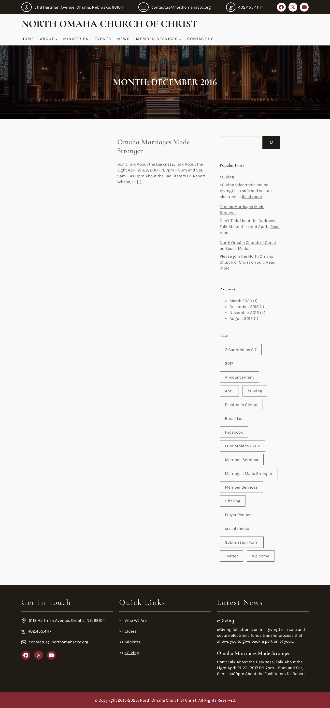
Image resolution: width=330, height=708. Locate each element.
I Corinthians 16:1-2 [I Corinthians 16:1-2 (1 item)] (242, 445)
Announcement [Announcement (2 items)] (239, 377)
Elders (131, 631)
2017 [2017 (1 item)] (229, 363)
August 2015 (241, 318)
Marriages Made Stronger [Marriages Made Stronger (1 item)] (248, 473)
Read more (252, 196)
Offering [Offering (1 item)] (232, 500)
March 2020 (241, 300)
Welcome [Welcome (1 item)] (260, 555)
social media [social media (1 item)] (237, 528)
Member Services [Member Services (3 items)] (241, 487)
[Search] (271, 142)
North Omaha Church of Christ (109, 24)
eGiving (227, 176)
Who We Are (136, 620)
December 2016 (244, 306)
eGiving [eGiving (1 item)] (255, 390)
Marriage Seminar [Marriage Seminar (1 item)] (241, 459)
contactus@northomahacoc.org (181, 7)
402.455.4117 (250, 7)
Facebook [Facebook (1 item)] (234, 432)
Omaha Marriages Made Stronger (153, 146)
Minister (132, 641)
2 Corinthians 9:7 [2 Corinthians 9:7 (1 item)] (241, 349)
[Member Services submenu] (180, 39)
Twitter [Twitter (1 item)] (231, 555)
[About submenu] (56, 39)
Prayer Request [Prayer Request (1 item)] (239, 514)
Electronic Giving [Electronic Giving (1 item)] (241, 404)
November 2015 (244, 312)
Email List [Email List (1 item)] (234, 418)
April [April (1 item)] (229, 390)
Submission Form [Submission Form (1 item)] (241, 542)
